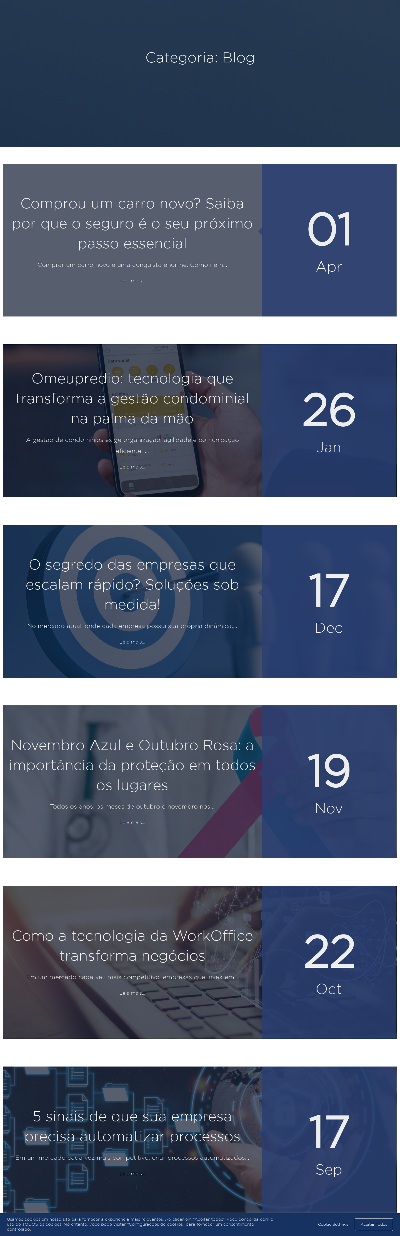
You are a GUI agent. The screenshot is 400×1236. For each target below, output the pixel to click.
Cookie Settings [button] (333, 1224)
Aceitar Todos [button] (374, 1224)
